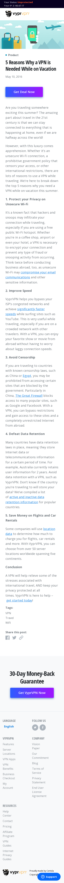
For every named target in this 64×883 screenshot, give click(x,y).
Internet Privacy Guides (8, 855)
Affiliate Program (8, 834)
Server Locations (9, 752)
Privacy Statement (38, 780)
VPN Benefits (8, 767)
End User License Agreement (39, 792)
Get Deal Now (24, 92)
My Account (8, 786)
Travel (9, 618)
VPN (8, 613)
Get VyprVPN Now (32, 693)
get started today (19, 600)
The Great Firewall (28, 396)
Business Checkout (9, 776)
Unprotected (25, 2)
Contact (8, 821)
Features (8, 744)
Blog (35, 763)
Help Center (7, 813)
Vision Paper (36, 746)
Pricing (7, 826)
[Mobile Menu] (55, 13)
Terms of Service (38, 771)
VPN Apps (9, 759)
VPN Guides (7, 843)
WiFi (8, 623)
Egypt (27, 376)
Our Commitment (39, 756)
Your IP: (8, 5)
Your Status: (10, 2)
